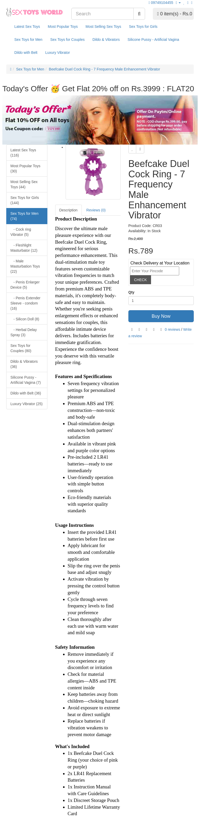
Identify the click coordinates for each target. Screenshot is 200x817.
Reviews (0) (96, 210)
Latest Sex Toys (27, 26)
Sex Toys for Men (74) (24, 216)
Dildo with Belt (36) (25, 393)
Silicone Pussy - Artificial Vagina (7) (25, 380)
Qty (131, 292)
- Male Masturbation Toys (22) (25, 266)
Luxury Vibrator (57, 52)
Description (68, 210)
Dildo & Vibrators (106, 39)
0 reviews (172, 329)
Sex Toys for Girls (143, 26)
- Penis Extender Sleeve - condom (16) (25, 303)
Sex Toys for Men (28, 39)
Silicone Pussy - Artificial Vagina (153, 39)
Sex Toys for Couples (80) (20, 348)
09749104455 (162, 3)
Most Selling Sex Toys (103, 26)
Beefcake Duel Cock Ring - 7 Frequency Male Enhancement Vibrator (104, 69)
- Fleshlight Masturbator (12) (23, 247)
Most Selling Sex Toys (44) (24, 184)
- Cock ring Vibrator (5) (20, 232)
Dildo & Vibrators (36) (24, 364)
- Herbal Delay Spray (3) (23, 332)
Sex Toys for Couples (67, 39)
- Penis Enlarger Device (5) (25, 284)
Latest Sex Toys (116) (23, 152)
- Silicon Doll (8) (24, 319)
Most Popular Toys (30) (25, 168)
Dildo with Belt (26, 52)
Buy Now (161, 316)
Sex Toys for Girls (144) (24, 200)
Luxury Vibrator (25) (26, 404)
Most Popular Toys (63, 26)
